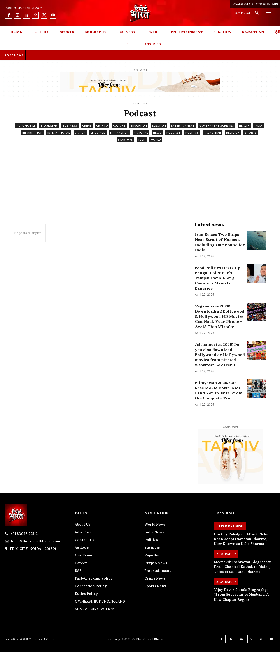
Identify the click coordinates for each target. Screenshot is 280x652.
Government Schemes (216, 125)
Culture (119, 125)
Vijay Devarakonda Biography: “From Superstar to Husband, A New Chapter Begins (241, 594)
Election (159, 125)
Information (32, 132)
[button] (257, 13)
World (155, 139)
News (157, 132)
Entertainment (183, 125)
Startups (125, 139)
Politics (192, 132)
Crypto (102, 125)
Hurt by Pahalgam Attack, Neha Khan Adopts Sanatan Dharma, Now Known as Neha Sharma (241, 539)
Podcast (173, 132)
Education (138, 125)
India (258, 125)
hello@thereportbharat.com (35, 541)
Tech (142, 139)
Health (244, 125)
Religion (233, 132)
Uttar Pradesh (229, 526)
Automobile (26, 125)
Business (70, 125)
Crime (87, 125)
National (141, 132)
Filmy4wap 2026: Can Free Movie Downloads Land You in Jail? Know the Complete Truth (218, 390)
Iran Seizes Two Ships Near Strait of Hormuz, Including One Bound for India (220, 242)
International (58, 132)
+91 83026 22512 (24, 533)
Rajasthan (212, 132)
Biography (49, 125)
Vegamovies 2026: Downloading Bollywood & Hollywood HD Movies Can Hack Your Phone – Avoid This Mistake (219, 316)
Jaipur (80, 132)
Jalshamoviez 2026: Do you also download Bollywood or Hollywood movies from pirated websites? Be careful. (220, 355)
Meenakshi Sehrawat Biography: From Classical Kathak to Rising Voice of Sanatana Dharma (242, 567)
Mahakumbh (119, 132)
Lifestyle (98, 132)
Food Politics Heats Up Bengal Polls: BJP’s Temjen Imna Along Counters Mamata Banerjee (217, 278)
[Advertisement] (140, 185)
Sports (250, 132)
